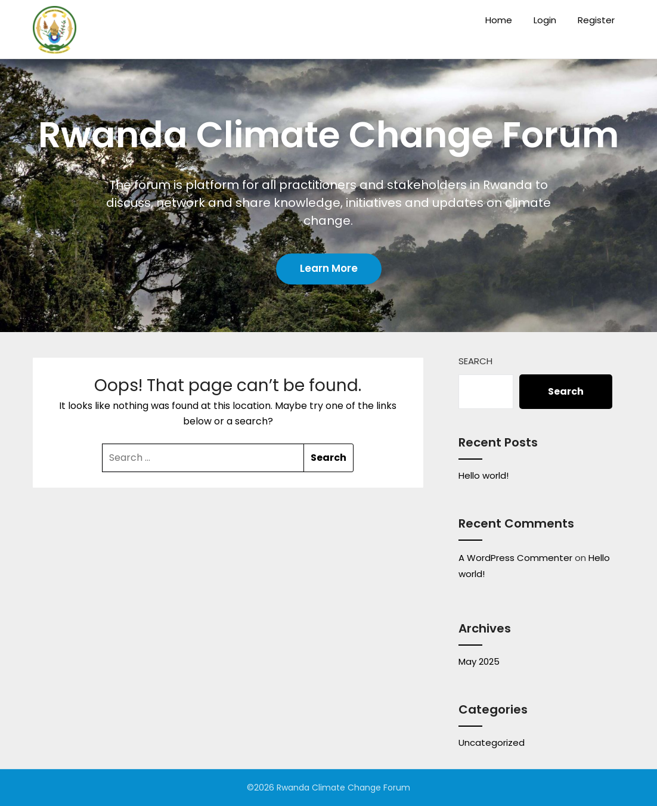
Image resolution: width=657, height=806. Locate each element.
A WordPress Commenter (515, 557)
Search (475, 361)
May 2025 (479, 661)
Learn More (329, 268)
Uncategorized (491, 742)
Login (545, 20)
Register (596, 20)
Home (498, 20)
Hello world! (483, 475)
